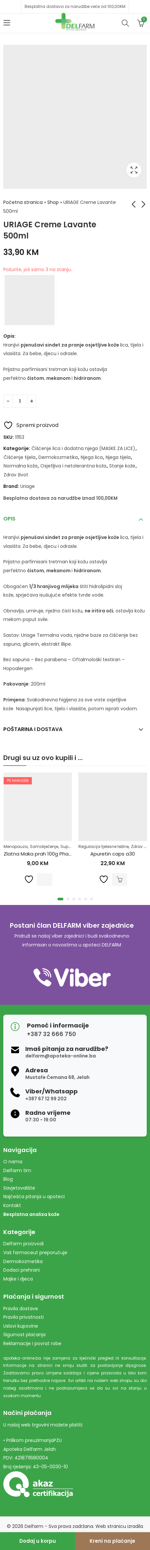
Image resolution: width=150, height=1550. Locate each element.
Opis (9, 518)
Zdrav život (16, 474)
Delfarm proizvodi (23, 1243)
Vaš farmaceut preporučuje (35, 1252)
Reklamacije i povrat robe (32, 1343)
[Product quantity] (19, 401)
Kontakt (12, 1205)
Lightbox (133, 170)
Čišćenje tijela (19, 457)
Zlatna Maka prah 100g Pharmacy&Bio (49, 853)
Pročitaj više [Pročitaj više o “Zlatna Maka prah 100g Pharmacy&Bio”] (44, 879)
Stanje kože (122, 466)
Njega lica (92, 457)
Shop (53, 202)
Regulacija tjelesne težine (103, 846)
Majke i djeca (18, 1279)
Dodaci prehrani (21, 1270)
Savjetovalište (19, 1188)
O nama (12, 1161)
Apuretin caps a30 (112, 853)
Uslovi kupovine (20, 1326)
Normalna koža (20, 466)
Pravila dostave (20, 1308)
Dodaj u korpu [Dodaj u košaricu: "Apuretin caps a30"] (119, 879)
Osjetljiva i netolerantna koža (73, 466)
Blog (8, 1179)
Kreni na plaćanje (112, 1540)
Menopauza (16, 846)
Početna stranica (23, 202)
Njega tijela (118, 457)
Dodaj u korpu (37, 1540)
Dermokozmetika (58, 457)
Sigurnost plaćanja (24, 1334)
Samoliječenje (44, 846)
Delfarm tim (17, 1170)
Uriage (27, 486)
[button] (60, 899)
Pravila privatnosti (23, 1317)
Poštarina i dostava (32, 729)
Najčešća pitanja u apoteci (34, 1196)
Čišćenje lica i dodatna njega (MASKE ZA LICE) (83, 448)
